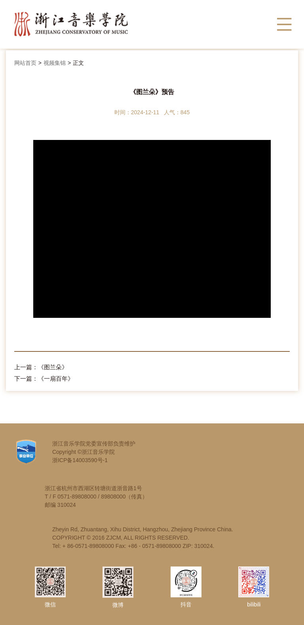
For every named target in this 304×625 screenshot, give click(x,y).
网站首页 (25, 63)
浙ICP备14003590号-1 (80, 460)
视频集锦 (55, 63)
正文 (78, 63)
